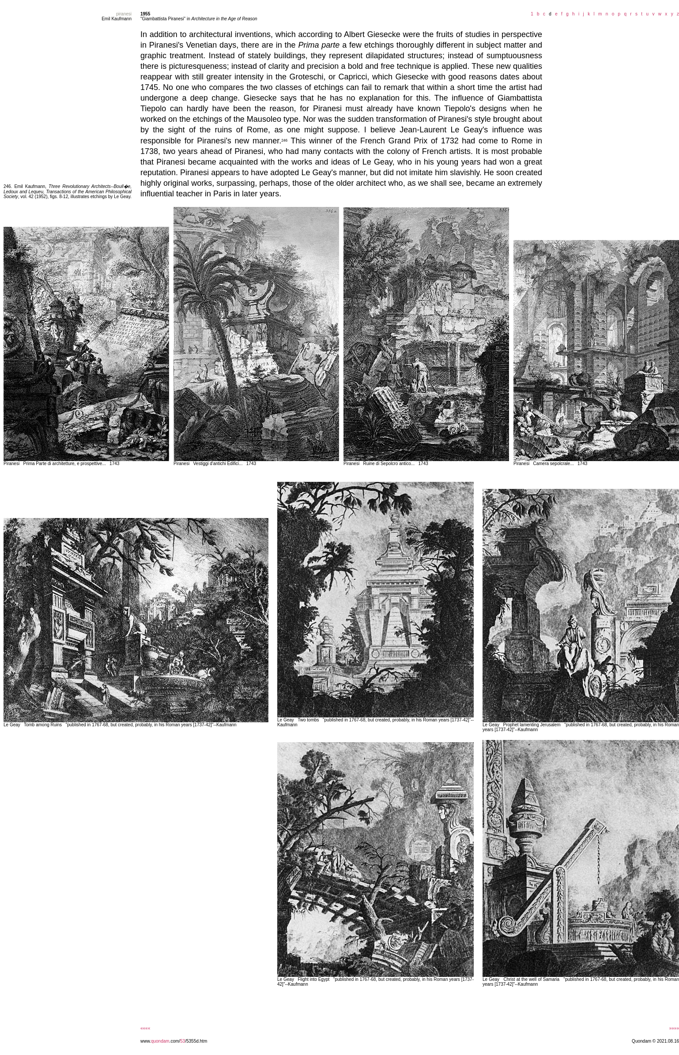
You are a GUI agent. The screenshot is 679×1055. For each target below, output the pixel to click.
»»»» (674, 1028)
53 (182, 1041)
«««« (145, 1028)
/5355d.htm (196, 1041)
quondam (160, 1041)
